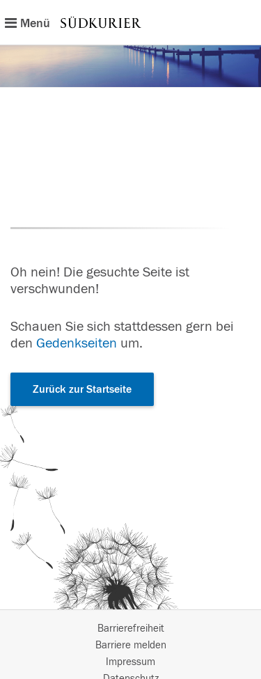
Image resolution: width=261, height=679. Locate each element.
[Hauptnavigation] (130, 22)
